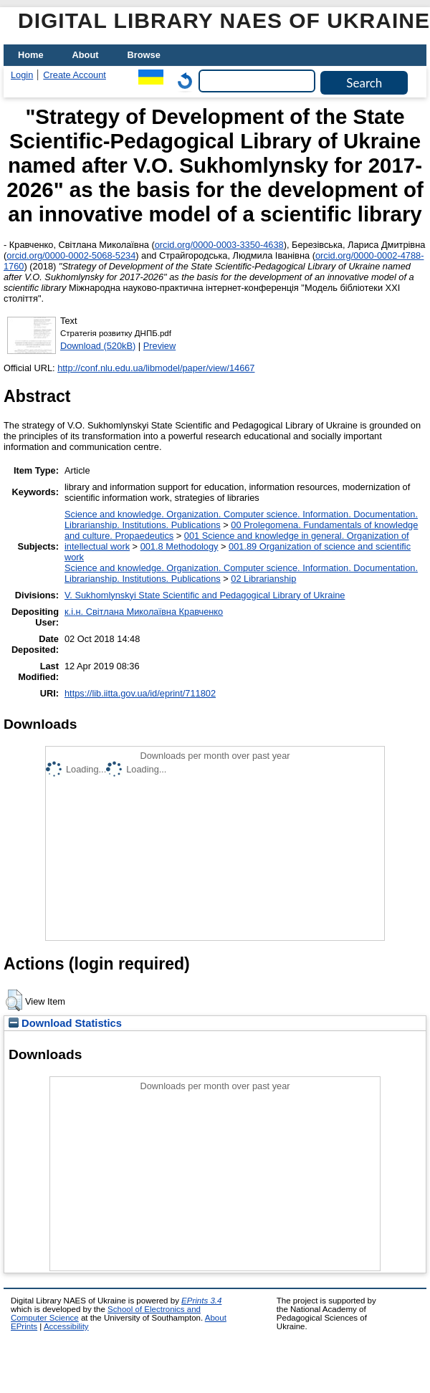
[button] (14, 1000)
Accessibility (66, 1326)
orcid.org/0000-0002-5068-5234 (70, 255)
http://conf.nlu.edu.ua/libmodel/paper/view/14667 (155, 368)
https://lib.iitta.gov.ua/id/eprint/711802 (140, 693)
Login (22, 75)
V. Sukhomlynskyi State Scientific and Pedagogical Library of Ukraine (204, 595)
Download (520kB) (97, 345)
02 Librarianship (263, 578)
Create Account (74, 75)
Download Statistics (65, 1023)
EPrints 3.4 (201, 1300)
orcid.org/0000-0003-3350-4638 (219, 244)
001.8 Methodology (179, 546)
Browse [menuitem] (144, 54)
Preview (159, 345)
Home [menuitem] (31, 54)
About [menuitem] (85, 54)
